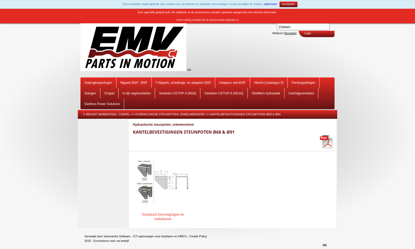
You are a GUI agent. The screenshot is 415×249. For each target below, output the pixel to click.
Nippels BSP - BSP (133, 83)
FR (189, 70)
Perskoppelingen (303, 83)
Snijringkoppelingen (98, 83)
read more (270, 4)
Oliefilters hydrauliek (266, 93)
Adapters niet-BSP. (232, 83)
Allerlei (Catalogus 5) (268, 83)
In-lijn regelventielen (137, 93)
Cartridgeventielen (301, 93)
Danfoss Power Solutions (102, 104)
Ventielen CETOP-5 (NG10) (223, 93)
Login (307, 33)
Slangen (90, 93)
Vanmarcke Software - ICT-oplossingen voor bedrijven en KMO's (145, 236)
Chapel (109, 93)
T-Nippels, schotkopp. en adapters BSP (183, 83)
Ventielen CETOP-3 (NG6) (177, 93)
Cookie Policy (198, 236)
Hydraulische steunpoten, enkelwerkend (170, 114)
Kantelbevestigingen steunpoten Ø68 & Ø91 (245, 114)
